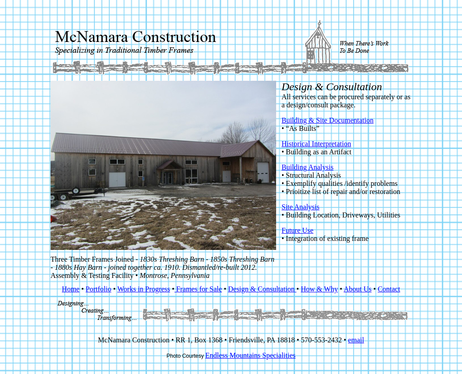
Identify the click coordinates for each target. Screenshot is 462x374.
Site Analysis (300, 207)
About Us (358, 289)
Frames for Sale (198, 289)
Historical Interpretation (316, 144)
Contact (389, 289)
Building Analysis (307, 167)
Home (70, 289)
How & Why (319, 289)
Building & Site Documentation (328, 120)
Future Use (298, 230)
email (356, 340)
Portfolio (98, 289)
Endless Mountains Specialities (250, 355)
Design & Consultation (262, 289)
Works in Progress (143, 289)
